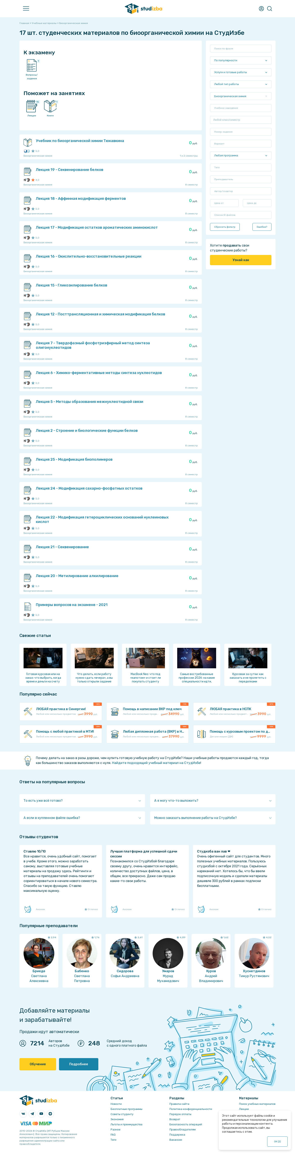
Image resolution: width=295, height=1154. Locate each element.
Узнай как (241, 260)
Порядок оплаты (180, 1114)
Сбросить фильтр (224, 226)
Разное (115, 1129)
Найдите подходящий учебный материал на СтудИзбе (156, 763)
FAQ (113, 1134)
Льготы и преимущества (126, 1124)
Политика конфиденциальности (190, 1109)
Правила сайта (179, 1103)
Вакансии (175, 1139)
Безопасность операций (185, 1124)
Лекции (244, 1109)
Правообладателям (182, 1129)
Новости (116, 1103)
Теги (113, 1139)
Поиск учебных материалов (257, 1103)
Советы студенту (122, 1114)
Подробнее (78, 1064)
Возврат (174, 1119)
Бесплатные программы (126, 1109)
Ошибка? (262, 226)
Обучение (38, 1064)
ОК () (277, 1141)
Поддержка (177, 1134)
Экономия (117, 1119)
